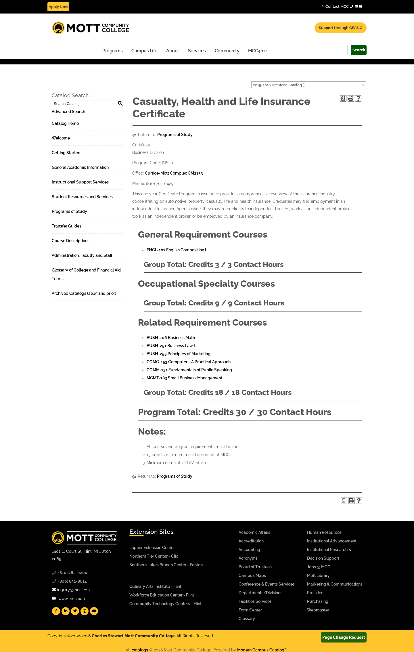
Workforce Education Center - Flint (161, 595)
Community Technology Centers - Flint (165, 603)
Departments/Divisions (260, 592)
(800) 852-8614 (72, 581)
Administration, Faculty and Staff (82, 255)
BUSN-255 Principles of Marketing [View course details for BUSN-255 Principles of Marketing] (178, 353)
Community (227, 50)
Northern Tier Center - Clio (153, 556)
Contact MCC (342, 6)
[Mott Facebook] (56, 611)
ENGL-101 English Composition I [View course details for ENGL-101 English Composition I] (176, 250)
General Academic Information (80, 167)
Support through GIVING (340, 28)
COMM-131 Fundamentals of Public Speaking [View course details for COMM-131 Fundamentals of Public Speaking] (189, 370)
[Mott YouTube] (94, 611)
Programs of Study (69, 211)
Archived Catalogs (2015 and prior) (84, 293)
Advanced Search (68, 111)
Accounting (249, 549)
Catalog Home (65, 123)
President (316, 592)
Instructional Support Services (80, 182)
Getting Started (66, 152)
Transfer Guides (66, 226)
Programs (112, 50)
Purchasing (317, 601)
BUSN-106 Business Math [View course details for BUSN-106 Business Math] (171, 337)
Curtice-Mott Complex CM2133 (174, 173)
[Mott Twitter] (75, 611)
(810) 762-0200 (72, 572)
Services (197, 50)
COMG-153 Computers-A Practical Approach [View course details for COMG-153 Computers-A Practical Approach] (189, 362)
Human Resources (324, 532)
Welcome (61, 138)
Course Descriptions (70, 240)
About (172, 50)
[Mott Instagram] (84, 611)
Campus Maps (252, 575)
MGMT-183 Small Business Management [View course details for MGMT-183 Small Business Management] (184, 378)
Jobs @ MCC (318, 567)
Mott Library (318, 575)
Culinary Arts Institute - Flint (155, 586)
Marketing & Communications (335, 584)
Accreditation (251, 541)
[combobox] (308, 84)
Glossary (247, 618)
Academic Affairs (254, 532)
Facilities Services (255, 601)
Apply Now (58, 7)
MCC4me (257, 50)
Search (358, 50)
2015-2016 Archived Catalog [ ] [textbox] (279, 85)
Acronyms (248, 558)
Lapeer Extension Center (152, 547)
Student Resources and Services (82, 196)
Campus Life (144, 50)
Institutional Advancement (331, 541)
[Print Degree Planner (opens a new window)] (343, 98)
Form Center (250, 610)
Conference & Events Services (267, 584)
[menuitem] (112, 50)
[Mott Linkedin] (66, 611)
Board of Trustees (255, 567)
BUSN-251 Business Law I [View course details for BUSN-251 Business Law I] (171, 345)
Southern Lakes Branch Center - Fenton (166, 565)
